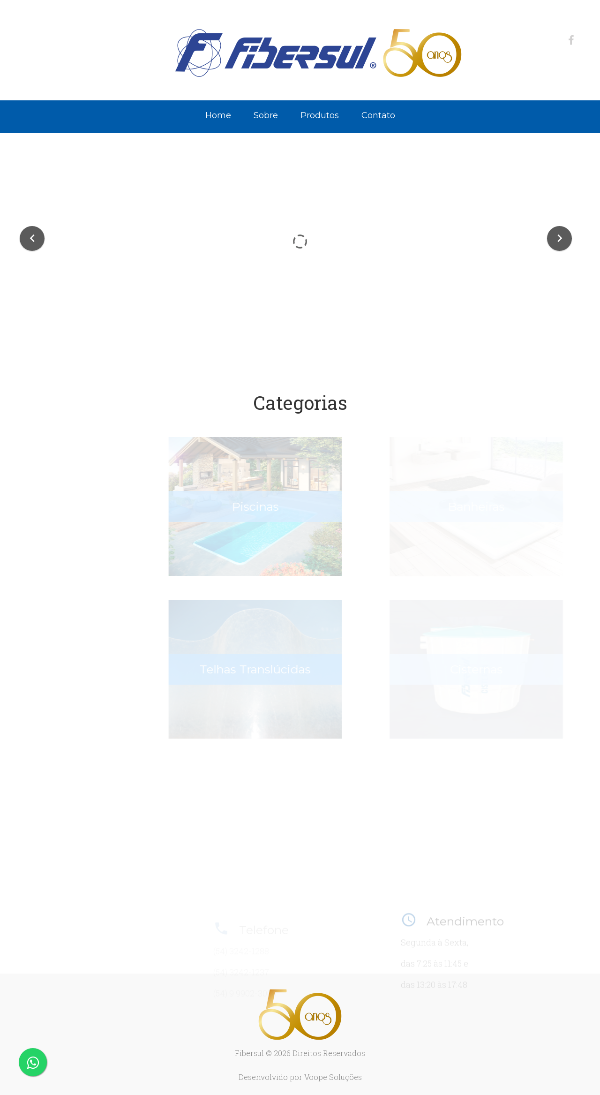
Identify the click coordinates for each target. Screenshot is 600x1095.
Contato (378, 115)
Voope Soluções (333, 1077)
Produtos (319, 115)
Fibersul (249, 1053)
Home (218, 115)
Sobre (266, 115)
